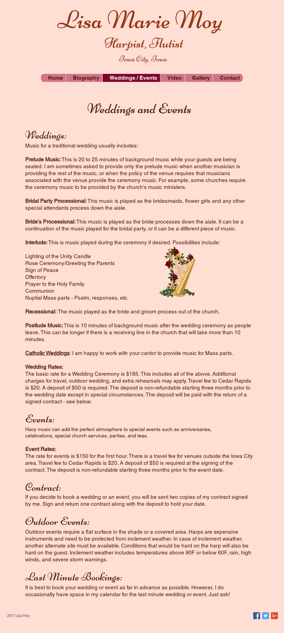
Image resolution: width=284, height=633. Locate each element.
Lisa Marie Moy (139, 19)
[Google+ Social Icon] (274, 615)
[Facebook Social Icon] (256, 615)
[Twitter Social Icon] (265, 615)
